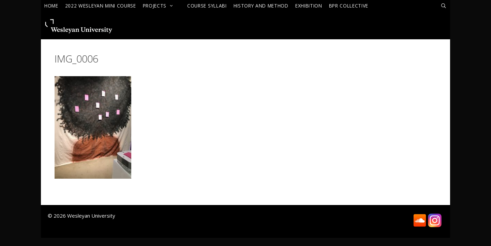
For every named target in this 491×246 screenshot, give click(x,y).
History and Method (261, 5)
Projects (161, 5)
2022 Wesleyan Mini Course (100, 5)
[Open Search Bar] (443, 6)
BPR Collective (349, 5)
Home (51, 5)
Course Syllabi (207, 5)
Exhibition (308, 5)
